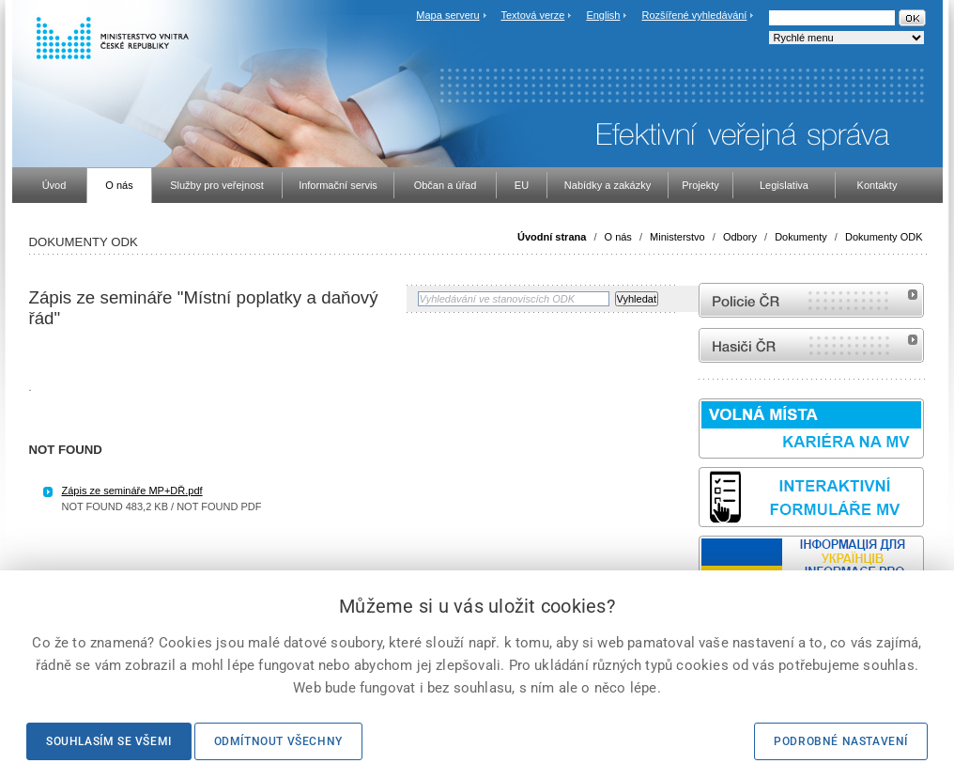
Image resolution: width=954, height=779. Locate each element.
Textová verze (532, 15)
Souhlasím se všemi (109, 741)
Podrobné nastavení (841, 741)
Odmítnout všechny (278, 741)
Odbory (740, 236)
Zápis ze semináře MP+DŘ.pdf (132, 490)
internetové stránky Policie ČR (811, 300)
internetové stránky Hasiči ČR (811, 345)
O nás (618, 236)
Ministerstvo (677, 236)
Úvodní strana (551, 236)
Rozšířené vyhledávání (694, 15)
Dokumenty (801, 236)
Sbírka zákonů (32, 568)
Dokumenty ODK (884, 236)
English (603, 15)
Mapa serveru (447, 15)
